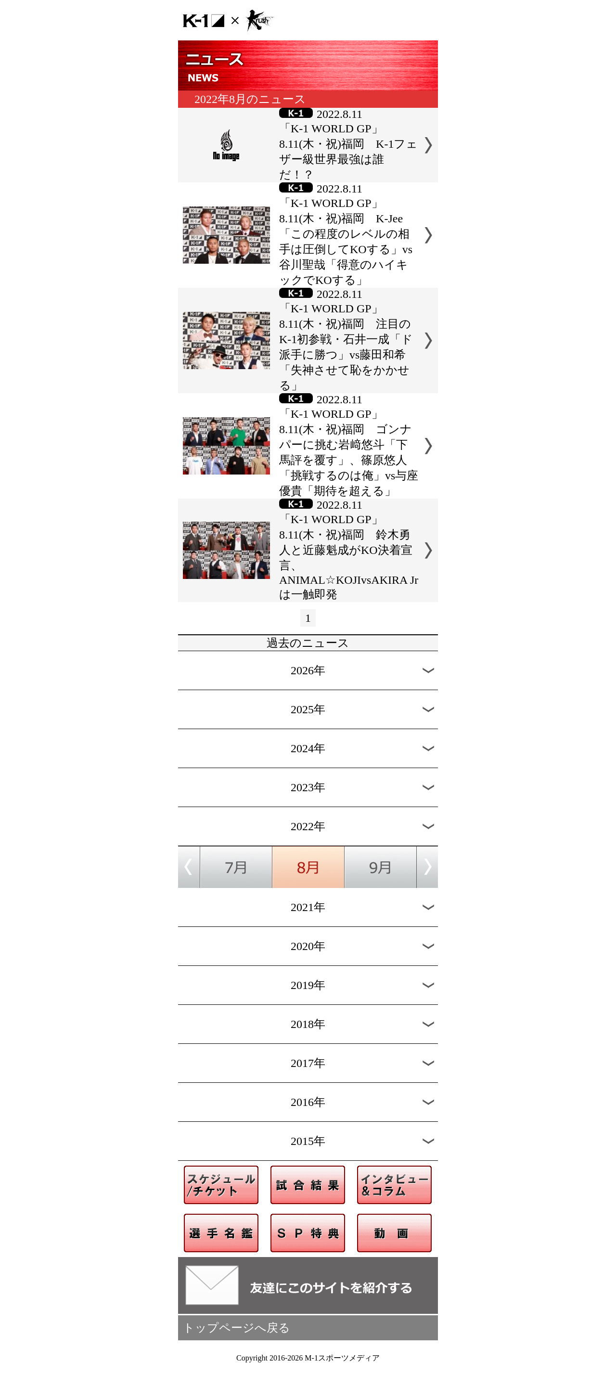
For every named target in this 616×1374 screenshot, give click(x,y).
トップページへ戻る (236, 1328)
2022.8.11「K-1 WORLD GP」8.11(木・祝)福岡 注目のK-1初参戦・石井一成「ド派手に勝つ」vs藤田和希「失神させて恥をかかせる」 (346, 340)
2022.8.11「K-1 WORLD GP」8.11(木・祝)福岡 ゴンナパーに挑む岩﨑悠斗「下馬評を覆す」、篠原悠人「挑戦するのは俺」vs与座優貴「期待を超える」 (348, 445)
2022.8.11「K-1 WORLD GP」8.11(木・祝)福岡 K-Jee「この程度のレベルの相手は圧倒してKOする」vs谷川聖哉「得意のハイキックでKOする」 (345, 234)
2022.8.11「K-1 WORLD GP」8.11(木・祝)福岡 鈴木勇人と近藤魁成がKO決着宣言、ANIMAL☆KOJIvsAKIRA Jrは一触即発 (348, 550)
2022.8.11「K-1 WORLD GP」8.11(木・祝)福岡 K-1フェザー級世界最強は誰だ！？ (348, 144)
